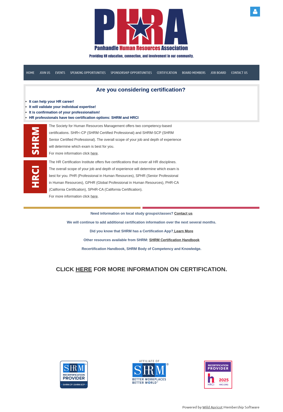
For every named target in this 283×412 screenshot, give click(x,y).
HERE (84, 269)
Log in (255, 11)
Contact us (183, 213)
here (94, 153)
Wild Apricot (212, 407)
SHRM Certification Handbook (174, 240)
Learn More (183, 231)
